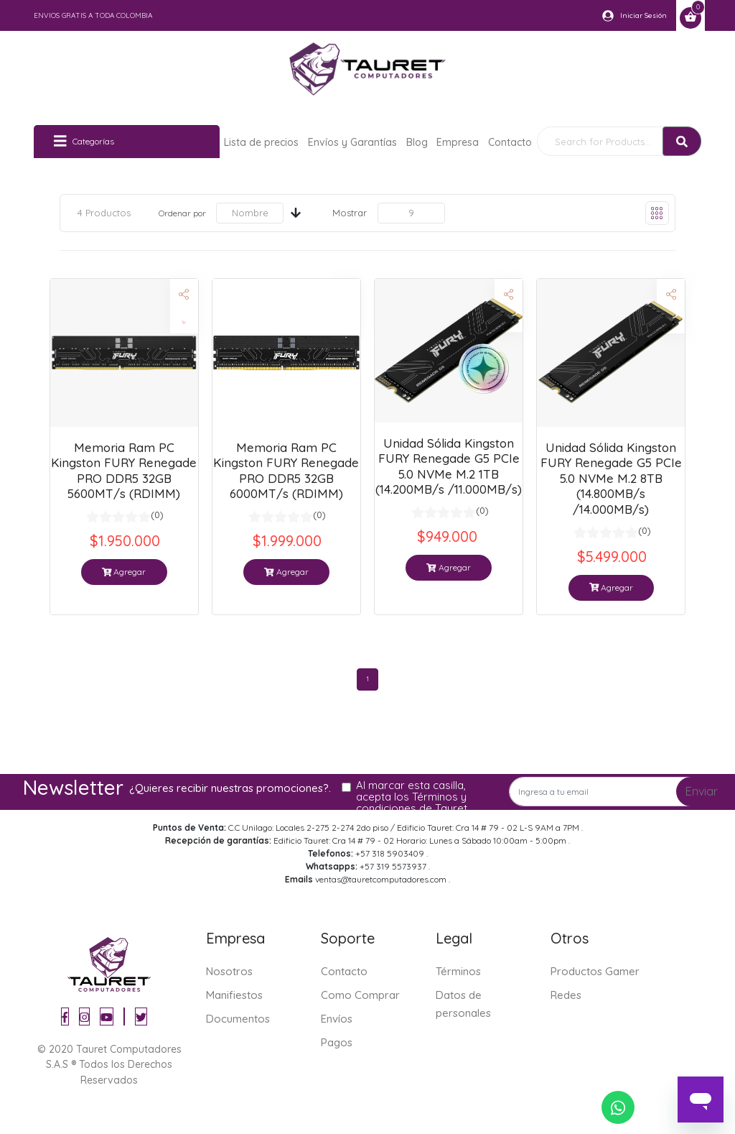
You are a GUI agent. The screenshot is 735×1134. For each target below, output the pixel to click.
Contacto (510, 142)
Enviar (701, 791)
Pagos (336, 1042)
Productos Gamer (595, 971)
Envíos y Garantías (352, 142)
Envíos (336, 1018)
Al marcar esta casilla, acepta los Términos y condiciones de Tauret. (412, 797)
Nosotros (229, 971)
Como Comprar (360, 995)
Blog (417, 142)
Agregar (124, 571)
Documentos (238, 1018)
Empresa (457, 142)
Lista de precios (261, 142)
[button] (509, 294)
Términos (458, 971)
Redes (566, 995)
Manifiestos (234, 995)
